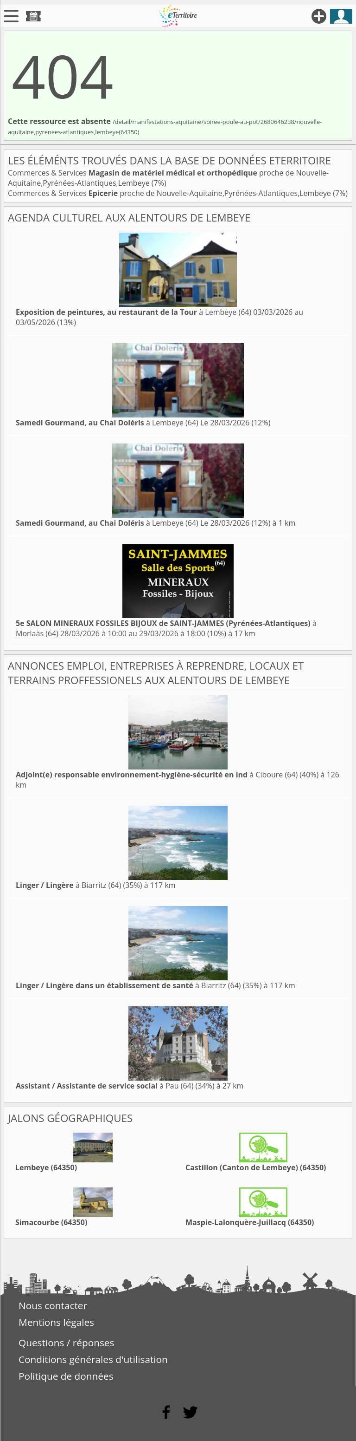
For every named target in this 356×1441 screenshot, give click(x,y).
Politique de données (66, 1375)
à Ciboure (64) (157, 774)
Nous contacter (53, 1305)
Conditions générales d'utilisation (93, 1359)
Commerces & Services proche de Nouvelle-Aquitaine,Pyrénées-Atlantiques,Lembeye (170, 193)
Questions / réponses (66, 1342)
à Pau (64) (104, 1086)
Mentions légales (56, 1322)
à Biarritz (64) (68, 885)
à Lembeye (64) (133, 312)
